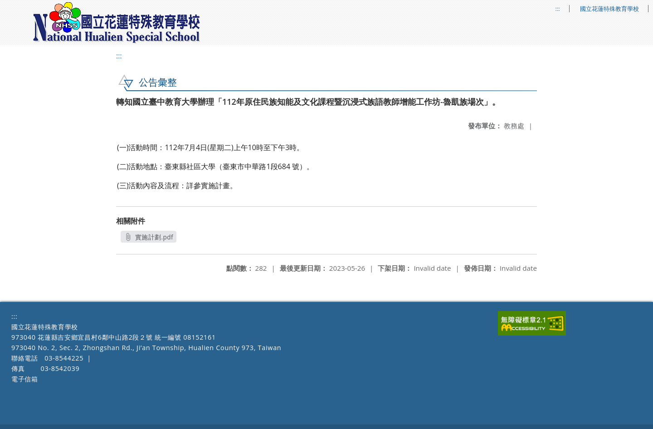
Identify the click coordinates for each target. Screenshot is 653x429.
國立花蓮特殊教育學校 (609, 9)
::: (558, 9)
